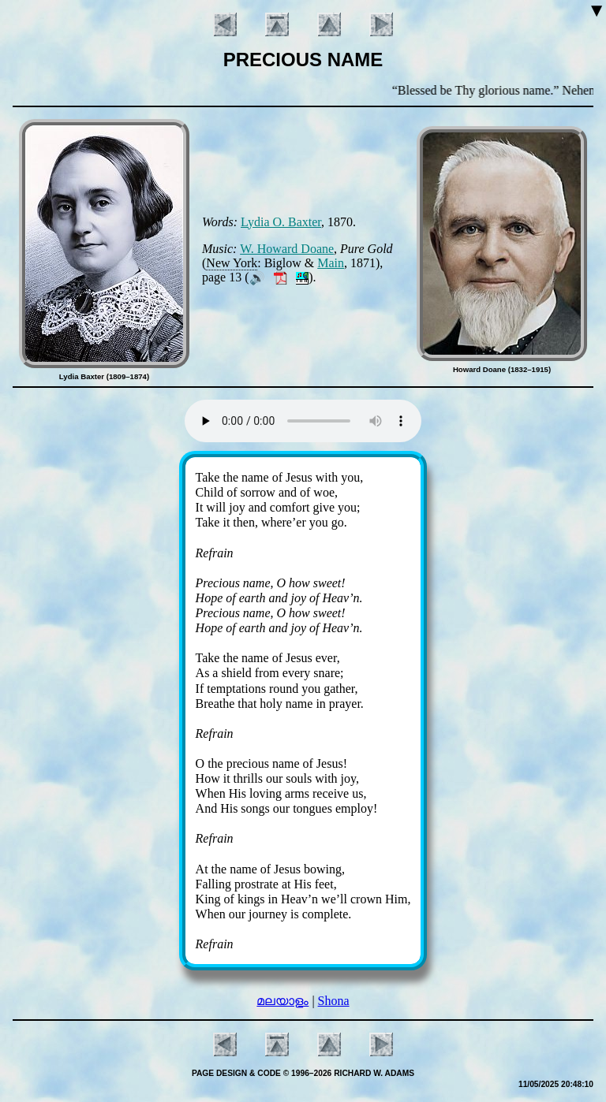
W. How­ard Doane (287, 248)
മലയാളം (282, 1000)
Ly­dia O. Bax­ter (281, 222)
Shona (334, 1000)
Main (330, 263)
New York (231, 263)
